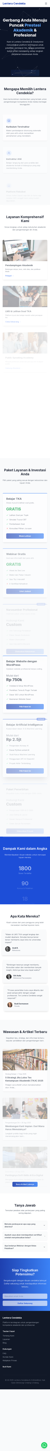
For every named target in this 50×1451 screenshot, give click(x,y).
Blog (4, 1343)
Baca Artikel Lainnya (25, 1191)
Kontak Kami (8, 1357)
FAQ (4, 1353)
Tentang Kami (8, 1336)
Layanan (6, 1339)
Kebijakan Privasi (10, 1360)
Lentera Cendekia (14, 3)
